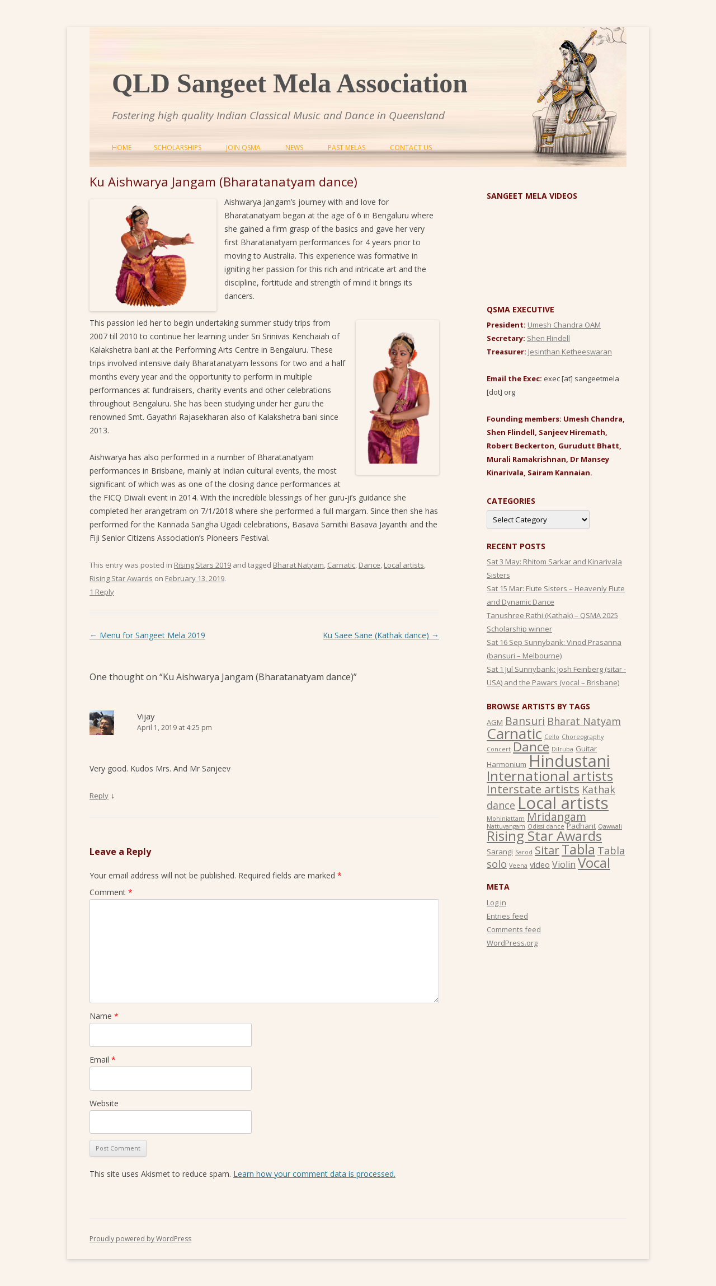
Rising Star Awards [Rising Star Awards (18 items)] (544, 836)
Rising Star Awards (121, 578)
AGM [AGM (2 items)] (495, 722)
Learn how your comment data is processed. (314, 1173)
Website (104, 1103)
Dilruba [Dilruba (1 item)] (562, 749)
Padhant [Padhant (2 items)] (581, 826)
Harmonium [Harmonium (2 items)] (506, 764)
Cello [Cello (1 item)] (551, 737)
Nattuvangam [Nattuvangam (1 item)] (506, 826)
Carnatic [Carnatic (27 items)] (514, 733)
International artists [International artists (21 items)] (550, 775)
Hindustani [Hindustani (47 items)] (569, 761)
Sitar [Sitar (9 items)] (547, 850)
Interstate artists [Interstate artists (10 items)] (533, 789)
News (294, 147)
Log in (496, 902)
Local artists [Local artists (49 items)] (563, 803)
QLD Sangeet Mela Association (290, 83)
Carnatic (341, 565)
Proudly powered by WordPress (140, 1238)
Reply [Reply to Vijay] (99, 796)
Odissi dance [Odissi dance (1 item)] (545, 826)
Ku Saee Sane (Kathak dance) (381, 635)
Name (104, 1016)
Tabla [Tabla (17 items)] (578, 849)
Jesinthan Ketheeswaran (570, 352)
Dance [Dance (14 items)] (531, 746)
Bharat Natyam (298, 565)
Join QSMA (243, 147)
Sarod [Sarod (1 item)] (524, 852)
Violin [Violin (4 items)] (564, 864)
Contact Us (411, 147)
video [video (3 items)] (540, 864)
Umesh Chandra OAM (564, 325)
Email (103, 1059)
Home (121, 147)
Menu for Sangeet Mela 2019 (147, 635)
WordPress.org (512, 943)
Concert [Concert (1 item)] (499, 749)
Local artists (404, 565)
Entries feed (507, 916)
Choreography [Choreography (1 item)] (583, 737)
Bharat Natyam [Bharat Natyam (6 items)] (584, 721)
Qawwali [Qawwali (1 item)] (610, 826)
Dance (369, 565)
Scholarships (177, 147)
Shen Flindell (548, 338)
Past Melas (346, 147)
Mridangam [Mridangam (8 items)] (556, 816)
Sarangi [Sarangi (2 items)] (500, 852)
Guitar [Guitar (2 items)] (586, 748)
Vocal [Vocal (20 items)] (594, 862)
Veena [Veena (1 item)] (518, 865)
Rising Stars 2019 (202, 565)
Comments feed (514, 929)
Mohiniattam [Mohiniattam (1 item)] (506, 818)
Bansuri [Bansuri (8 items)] (525, 720)
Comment (111, 892)
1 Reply (102, 592)
